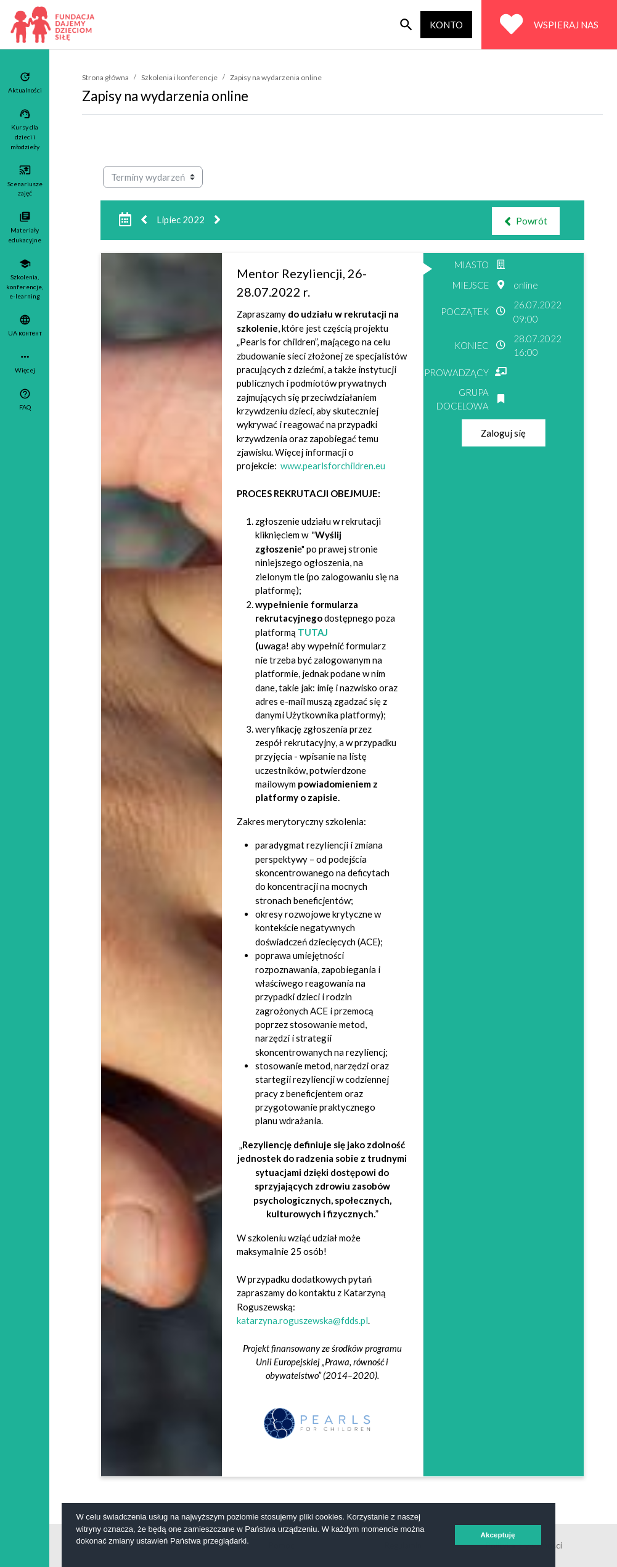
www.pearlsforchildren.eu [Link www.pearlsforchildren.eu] (332, 465)
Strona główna (105, 77)
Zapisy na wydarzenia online (276, 77)
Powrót (525, 221)
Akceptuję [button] (498, 1535)
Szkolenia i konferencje (179, 77)
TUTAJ (313, 632)
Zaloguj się (503, 432)
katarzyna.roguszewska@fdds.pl (302, 1320)
